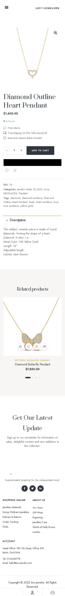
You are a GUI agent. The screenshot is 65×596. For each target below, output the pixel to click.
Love (46, 178)
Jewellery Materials (12, 496)
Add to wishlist (6, 159)
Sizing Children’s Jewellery (16, 501)
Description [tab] (17, 209)
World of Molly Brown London (44, 518)
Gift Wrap (38, 501)
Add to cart (40, 150)
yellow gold (26, 195)
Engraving (38, 506)
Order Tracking (10, 510)
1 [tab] (28, 366)
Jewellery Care (40, 511)
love (56, 191)
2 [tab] (33, 366)
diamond (15, 187)
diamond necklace (32, 187)
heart (31, 191)
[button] (6, 7)
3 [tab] (36, 366)
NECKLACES (10, 182)
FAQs (5, 515)
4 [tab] (39, 366)
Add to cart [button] (20, 335)
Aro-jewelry (37, 571)
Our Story (38, 496)
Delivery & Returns (12, 506)
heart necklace (44, 191)
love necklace (11, 195)
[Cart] (52, 592)
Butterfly (20, 349)
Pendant (23, 182)
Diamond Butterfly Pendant (32, 353)
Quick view (44, 335)
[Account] (32, 592)
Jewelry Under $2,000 (29, 178)
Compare (14, 159)
